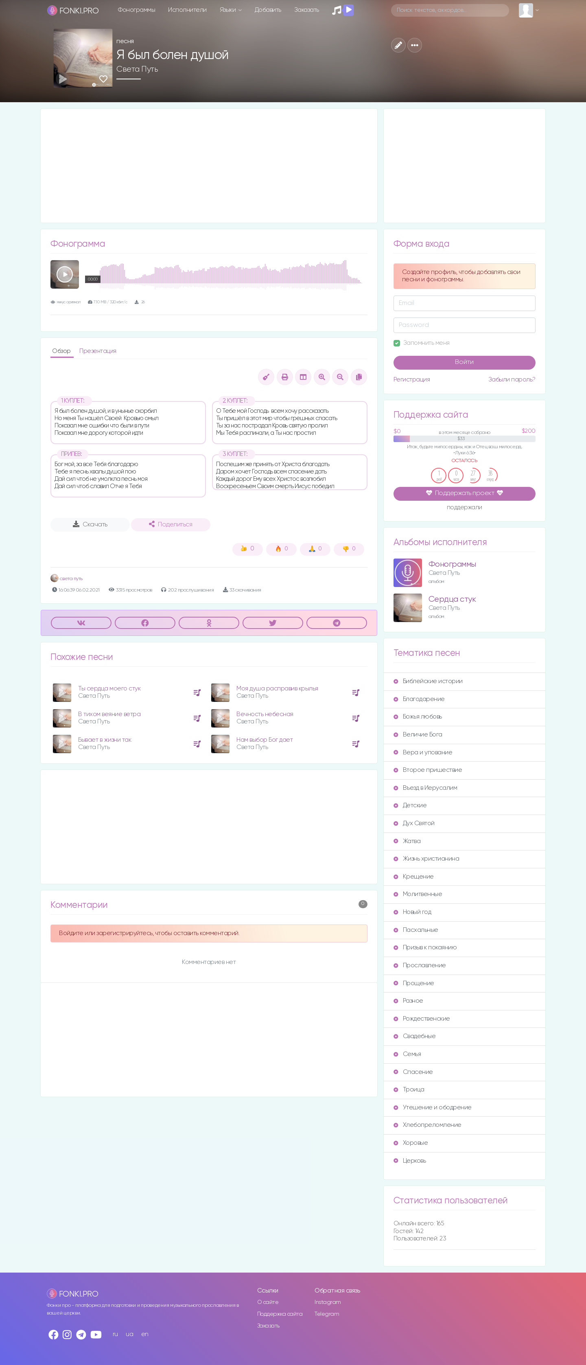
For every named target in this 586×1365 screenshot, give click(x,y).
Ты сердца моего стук (109, 689)
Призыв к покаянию (425, 947)
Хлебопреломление (427, 1125)
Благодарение (419, 699)
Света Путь (137, 69)
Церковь (410, 1161)
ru (115, 1334)
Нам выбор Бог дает (264, 740)
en (145, 1334)
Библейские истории (428, 681)
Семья (407, 1054)
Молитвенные (418, 894)
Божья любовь (418, 717)
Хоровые (411, 1143)
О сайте (268, 1302)
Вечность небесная (264, 714)
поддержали (464, 508)
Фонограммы (136, 10)
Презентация (97, 351)
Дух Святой (414, 823)
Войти (464, 362)
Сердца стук (452, 599)
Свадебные (415, 1036)
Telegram (327, 1314)
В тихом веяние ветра (109, 714)
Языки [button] (228, 10)
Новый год (412, 912)
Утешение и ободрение (433, 1107)
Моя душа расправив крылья (277, 689)
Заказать (306, 10)
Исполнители (187, 10)
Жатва (407, 841)
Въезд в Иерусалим (425, 788)
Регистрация (412, 380)
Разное (408, 1001)
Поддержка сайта (280, 1314)
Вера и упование (423, 752)
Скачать (90, 524)
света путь (66, 578)
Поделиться (170, 524)
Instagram (328, 1302)
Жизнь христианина (426, 859)
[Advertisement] (209, 166)
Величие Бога (418, 735)
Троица (409, 1090)
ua (129, 1334)
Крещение (414, 877)
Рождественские (422, 1019)
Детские (410, 805)
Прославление (420, 965)
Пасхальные (416, 930)
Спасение (413, 1072)
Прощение (414, 983)
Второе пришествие (428, 770)
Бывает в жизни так (104, 740)
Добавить (268, 10)
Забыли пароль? (512, 380)
